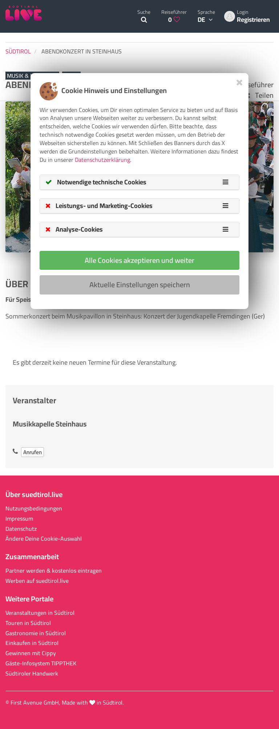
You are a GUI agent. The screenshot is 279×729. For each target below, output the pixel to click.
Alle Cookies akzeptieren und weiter (139, 260)
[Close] (239, 82)
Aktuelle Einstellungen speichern (139, 284)
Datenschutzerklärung (102, 159)
